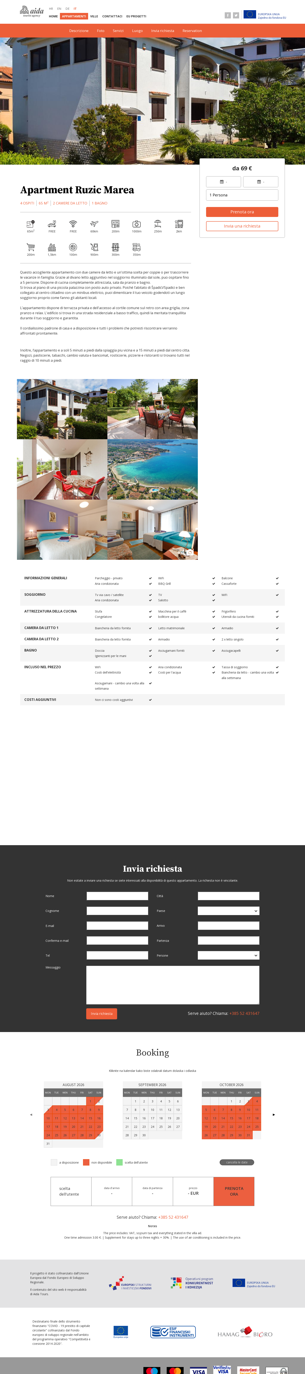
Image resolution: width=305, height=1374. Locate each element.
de (67, 9)
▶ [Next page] (274, 1052)
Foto (100, 30)
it (75, 9)
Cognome (52, 849)
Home (53, 16)
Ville (94, 16)
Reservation (192, 30)
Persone (162, 894)
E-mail (50, 864)
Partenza (163, 879)
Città (160, 834)
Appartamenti (74, 16)
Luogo (137, 30)
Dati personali (162, 1361)
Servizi (118, 30)
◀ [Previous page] (31, 1052)
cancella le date (237, 1101)
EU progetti (136, 16)
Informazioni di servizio (205, 1352)
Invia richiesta (162, 30)
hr (51, 9)
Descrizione (79, 30)
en (59, 9)
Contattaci (112, 16)
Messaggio (53, 906)
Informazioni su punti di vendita (153, 1352)
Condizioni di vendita (91, 1361)
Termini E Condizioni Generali (97, 1352)
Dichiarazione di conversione (202, 1361)
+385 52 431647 (244, 952)
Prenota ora (242, 212)
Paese (161, 849)
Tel (48, 894)
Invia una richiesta (242, 226)
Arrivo (161, 864)
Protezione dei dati (129, 1361)
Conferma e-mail (57, 879)
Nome (50, 834)
